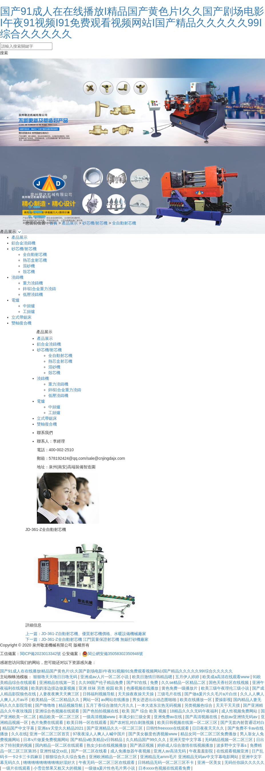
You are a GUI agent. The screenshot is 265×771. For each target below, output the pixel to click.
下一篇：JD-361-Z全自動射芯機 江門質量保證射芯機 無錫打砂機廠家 (86, 639)
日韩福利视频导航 (99, 694)
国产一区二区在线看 (89, 751)
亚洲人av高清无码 (170, 751)
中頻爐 (29, 306)
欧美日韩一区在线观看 (87, 722)
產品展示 (70, 223)
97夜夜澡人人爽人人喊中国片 (99, 734)
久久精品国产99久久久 (146, 739)
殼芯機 (29, 271)
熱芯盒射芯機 (35, 260)
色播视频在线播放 (143, 688)
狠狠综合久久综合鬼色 (66, 756)
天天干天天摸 (228, 705)
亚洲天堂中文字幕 (186, 739)
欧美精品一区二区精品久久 (56, 699)
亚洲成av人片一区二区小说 (105, 676)
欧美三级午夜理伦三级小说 (225, 688)
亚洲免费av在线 (168, 716)
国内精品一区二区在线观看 (59, 745)
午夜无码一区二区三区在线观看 (107, 762)
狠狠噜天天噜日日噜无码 (55, 676)
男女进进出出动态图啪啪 (155, 699)
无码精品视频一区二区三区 (229, 739)
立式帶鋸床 (21, 317)
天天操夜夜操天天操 (136, 694)
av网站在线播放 (115, 699)
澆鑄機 (17, 277)
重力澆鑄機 (33, 283)
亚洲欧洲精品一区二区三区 (113, 756)
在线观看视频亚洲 (233, 751)
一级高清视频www (99, 716)
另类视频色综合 (199, 705)
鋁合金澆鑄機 (23, 243)
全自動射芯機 (124, 223)
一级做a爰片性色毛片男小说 (110, 768)
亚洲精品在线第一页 (57, 682)
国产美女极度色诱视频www (153, 734)
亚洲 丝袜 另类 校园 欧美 (101, 688)
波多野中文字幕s (232, 745)
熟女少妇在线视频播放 (107, 745)
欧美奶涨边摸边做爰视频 (53, 688)
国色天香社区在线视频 (229, 682)
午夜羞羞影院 (201, 751)
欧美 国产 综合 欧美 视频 (144, 711)
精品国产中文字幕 (18, 728)
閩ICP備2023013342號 (40, 653)
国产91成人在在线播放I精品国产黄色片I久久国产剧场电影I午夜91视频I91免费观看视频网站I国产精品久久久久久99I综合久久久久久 (132, 22)
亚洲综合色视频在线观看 (57, 711)
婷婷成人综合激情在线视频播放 (185, 745)
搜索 (4, 53)
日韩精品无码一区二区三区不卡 (166, 762)
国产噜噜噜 (45, 705)
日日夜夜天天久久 (208, 728)
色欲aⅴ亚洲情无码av (239, 716)
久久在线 (19, 734)
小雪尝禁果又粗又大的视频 (58, 768)
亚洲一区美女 (209, 762)
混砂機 (29, 266)
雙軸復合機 (21, 323)
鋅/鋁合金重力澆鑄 (39, 288)
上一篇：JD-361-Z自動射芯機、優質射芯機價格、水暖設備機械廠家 (85, 633)
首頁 (53, 223)
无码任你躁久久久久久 (244, 762)
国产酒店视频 (142, 745)
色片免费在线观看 (47, 722)
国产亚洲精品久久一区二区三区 (115, 728)
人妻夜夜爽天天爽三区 (59, 694)
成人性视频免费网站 (239, 711)
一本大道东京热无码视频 (159, 705)
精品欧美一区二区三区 (59, 716)
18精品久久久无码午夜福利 (194, 711)
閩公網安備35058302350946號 (112, 653)
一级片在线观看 (16, 768)
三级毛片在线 (169, 694)
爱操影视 (223, 699)
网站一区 (91, 699)
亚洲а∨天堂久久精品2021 (61, 728)
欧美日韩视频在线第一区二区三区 (187, 722)
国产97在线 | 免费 (142, 682)
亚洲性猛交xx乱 (54, 751)
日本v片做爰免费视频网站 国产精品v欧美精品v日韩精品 (73, 739)
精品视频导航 (71, 705)
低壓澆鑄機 (33, 294)
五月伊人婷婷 (187, 676)
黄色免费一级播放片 (180, 688)
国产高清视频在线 (201, 716)
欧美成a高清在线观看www (226, 676)
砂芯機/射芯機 (94, 223)
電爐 (15, 300)
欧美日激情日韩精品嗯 (152, 676)
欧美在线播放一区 (196, 699)
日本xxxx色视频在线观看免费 (165, 768)
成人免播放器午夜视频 (131, 751)
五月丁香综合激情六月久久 (110, 705)
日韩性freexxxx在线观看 (168, 728)
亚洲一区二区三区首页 (50, 734)
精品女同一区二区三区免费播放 (209, 734)
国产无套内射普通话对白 (242, 722)
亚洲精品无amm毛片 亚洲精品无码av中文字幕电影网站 (190, 756)
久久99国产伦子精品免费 (101, 682)
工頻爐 (29, 311)
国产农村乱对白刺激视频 (132, 722)
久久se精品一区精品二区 (184, 682)
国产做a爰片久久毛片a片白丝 (211, 694)
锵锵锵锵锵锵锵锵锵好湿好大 (49, 762)
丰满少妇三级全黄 (135, 716)
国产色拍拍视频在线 (101, 711)
